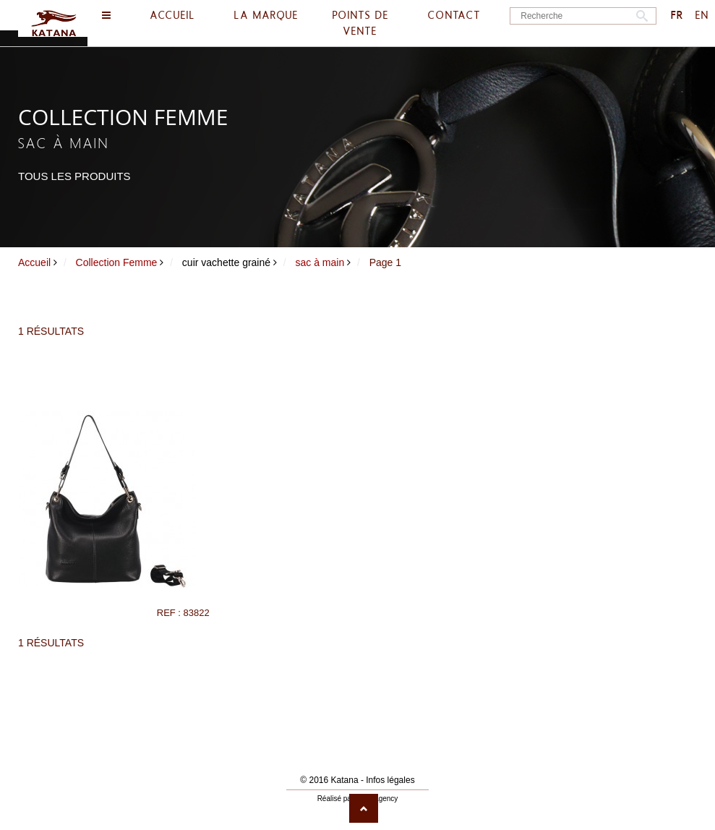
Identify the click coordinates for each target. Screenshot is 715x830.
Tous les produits (74, 176)
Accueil (34, 262)
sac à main (320, 262)
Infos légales (390, 780)
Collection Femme (117, 262)
